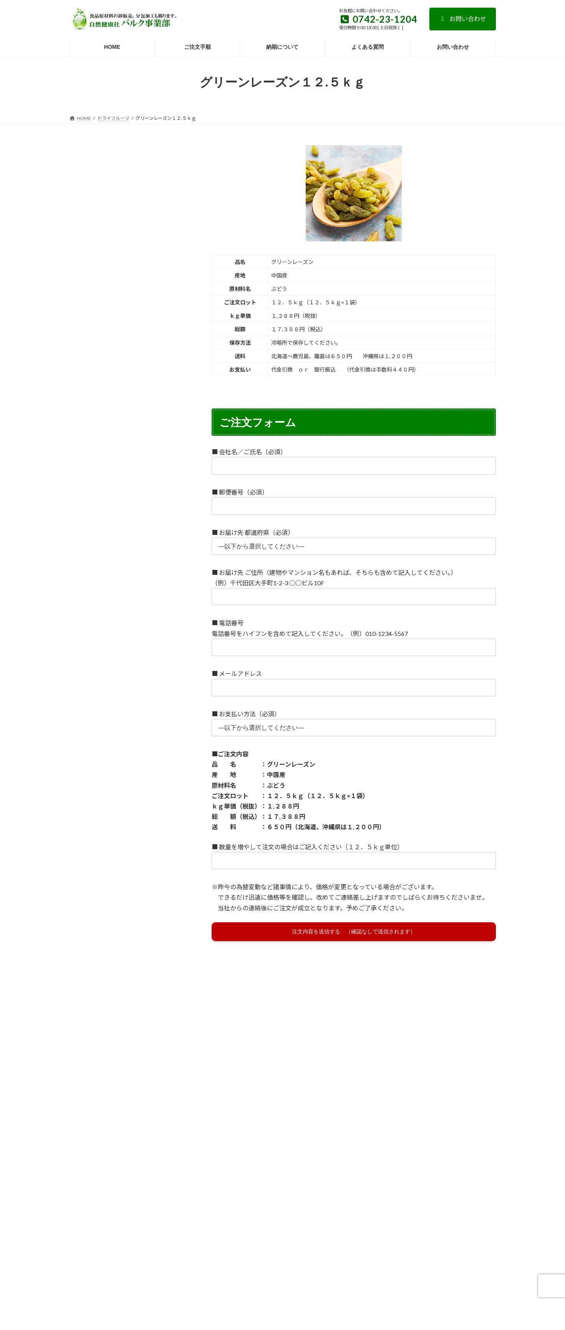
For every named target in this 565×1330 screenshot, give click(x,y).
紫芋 (116, 1004)
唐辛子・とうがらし (98, 789)
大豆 (141, 789)
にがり (83, 852)
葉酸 (81, 1092)
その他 (82, 418)
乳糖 (175, 852)
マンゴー (86, 1004)
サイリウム (138, 701)
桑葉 (135, 612)
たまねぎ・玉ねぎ (121, 764)
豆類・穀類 (87, 254)
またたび (86, 991)
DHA (81, 764)
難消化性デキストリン (101, 801)
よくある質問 (152, 1194)
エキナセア (88, 512)
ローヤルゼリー (142, 1079)
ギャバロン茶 (91, 600)
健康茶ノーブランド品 (99, 373)
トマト (118, 777)
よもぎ (108, 1055)
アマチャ (121, 500)
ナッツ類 (84, 284)
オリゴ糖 (165, 512)
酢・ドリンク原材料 (97, 358)
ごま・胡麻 (88, 588)
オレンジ (126, 524)
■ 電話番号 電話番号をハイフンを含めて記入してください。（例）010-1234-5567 (353, 634)
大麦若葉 (86, 537)
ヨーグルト (88, 1067)
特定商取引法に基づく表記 (208, 1194)
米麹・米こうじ (143, 625)
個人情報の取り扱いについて (361, 1194)
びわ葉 (83, 903)
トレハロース (154, 777)
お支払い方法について (100, 1194)
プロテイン (88, 940)
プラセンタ (133, 928)
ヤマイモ (140, 1055)
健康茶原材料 (89, 299)
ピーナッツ (162, 916)
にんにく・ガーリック (131, 852)
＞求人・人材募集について (106, 1145)
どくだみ (166, 764)
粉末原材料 (87, 239)
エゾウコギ (128, 512)
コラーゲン (167, 600)
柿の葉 (108, 612)
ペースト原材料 (92, 343)
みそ (116, 991)
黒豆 (81, 649)
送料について (264, 1194)
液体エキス (87, 328)
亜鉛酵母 (160, 524)
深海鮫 (118, 713)
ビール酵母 (123, 916)
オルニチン (88, 524)
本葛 (81, 612)
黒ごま (143, 637)
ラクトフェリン (133, 1067)
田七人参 (170, 789)
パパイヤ (86, 916)
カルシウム (128, 588)
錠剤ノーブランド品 (97, 388)
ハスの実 (116, 903)
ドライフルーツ (92, 269)
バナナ (147, 903)
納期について (420, 1194)
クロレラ (131, 600)
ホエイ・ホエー (133, 940)
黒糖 (170, 637)
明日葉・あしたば (131, 537)
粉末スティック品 (94, 403)
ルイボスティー (93, 1079)
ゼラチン (86, 713)
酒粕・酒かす (155, 713)
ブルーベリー (91, 928)
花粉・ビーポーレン (98, 637)
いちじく (86, 500)
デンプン (86, 777)
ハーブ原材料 (89, 313)
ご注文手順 (304, 1194)
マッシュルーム (152, 991)
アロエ (152, 500)
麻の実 (172, 537)
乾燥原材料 (87, 224)
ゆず (81, 1055)
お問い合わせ (462, 18)
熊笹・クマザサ (93, 625)
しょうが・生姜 (93, 701)
